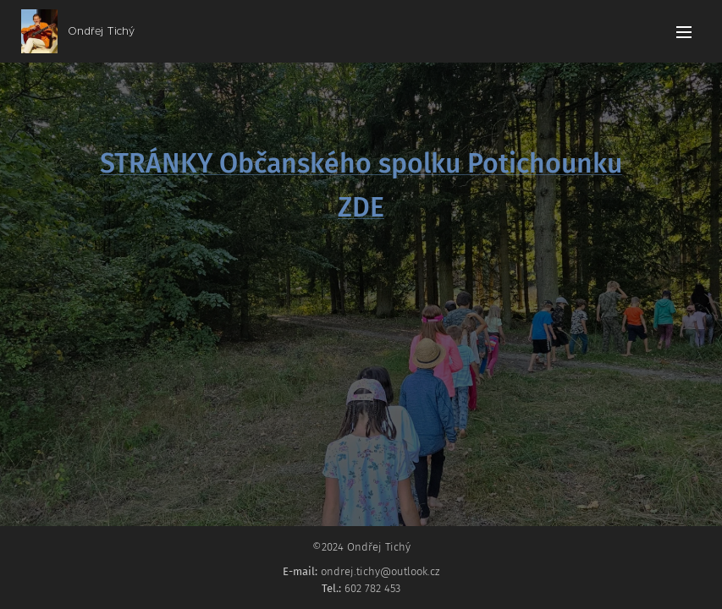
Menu (684, 32)
